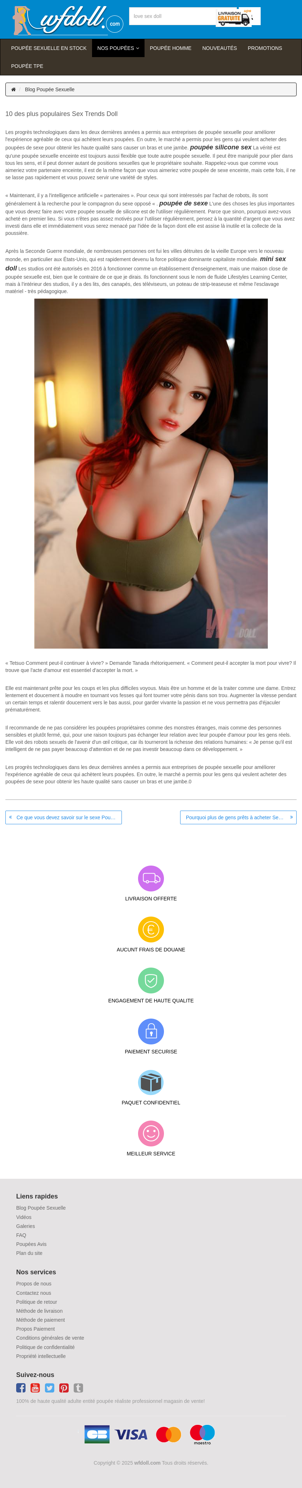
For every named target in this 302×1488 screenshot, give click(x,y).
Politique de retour (36, 1302)
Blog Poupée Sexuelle (50, 89)
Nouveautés (219, 48)
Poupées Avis (31, 1244)
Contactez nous (33, 1293)
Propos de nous (33, 1284)
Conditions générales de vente (50, 1338)
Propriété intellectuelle (41, 1356)
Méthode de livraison (39, 1311)
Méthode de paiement (40, 1320)
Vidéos (24, 1217)
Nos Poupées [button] (115, 48)
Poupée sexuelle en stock (49, 48)
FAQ (21, 1235)
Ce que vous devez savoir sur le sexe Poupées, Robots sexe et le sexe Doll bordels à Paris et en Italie (69, 817)
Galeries (25, 1226)
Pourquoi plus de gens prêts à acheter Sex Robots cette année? (241, 817)
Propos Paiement (35, 1329)
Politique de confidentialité (45, 1347)
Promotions (265, 48)
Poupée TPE (27, 66)
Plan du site (29, 1253)
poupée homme (171, 48)
